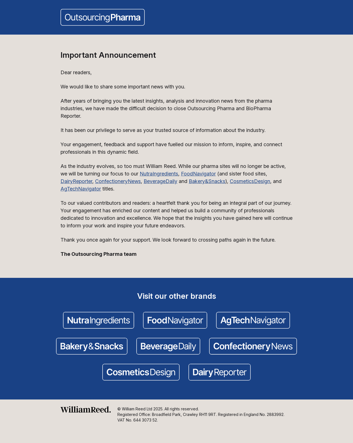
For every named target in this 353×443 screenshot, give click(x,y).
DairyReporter (76, 181)
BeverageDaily (160, 181)
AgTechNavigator (81, 189)
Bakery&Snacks (207, 181)
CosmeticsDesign (250, 181)
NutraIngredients (159, 174)
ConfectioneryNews (118, 181)
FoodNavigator (198, 174)
